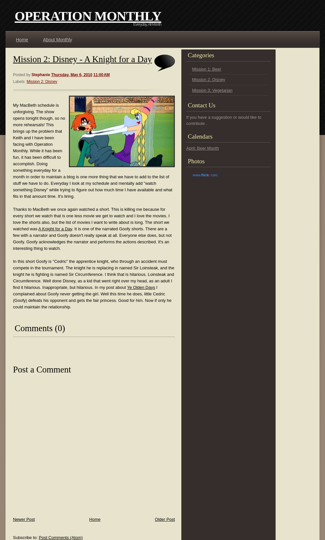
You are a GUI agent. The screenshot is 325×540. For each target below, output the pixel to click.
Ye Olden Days (141, 287)
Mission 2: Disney (42, 81)
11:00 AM (101, 75)
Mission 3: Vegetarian (212, 90)
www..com (205, 175)
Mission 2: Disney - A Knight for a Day (82, 59)
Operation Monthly (88, 15)
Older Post (165, 519)
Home (22, 39)
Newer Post (24, 519)
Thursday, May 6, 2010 (71, 75)
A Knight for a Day (55, 228)
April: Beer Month (202, 148)
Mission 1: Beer (206, 69)
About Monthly (57, 39)
